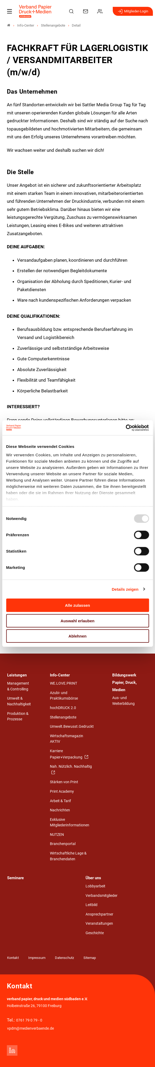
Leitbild (91, 905)
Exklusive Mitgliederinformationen (69, 822)
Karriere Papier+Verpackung (66, 754)
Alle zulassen (77, 605)
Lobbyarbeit (95, 886)
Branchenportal (63, 844)
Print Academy (62, 791)
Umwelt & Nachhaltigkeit (19, 701)
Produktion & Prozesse (18, 716)
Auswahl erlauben (77, 620)
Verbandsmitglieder (102, 895)
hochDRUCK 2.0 (63, 708)
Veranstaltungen (99, 923)
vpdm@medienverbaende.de (30, 1028)
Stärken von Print (64, 782)
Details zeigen (125, 589)
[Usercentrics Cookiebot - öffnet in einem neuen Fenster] (126, 427)
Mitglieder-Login (133, 11)
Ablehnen (77, 636)
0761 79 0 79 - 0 (29, 1020)
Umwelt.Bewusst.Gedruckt (72, 726)
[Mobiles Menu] (9, 11)
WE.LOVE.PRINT (63, 683)
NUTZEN (57, 834)
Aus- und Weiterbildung (123, 701)
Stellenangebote (63, 717)
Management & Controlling (18, 686)
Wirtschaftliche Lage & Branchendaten (68, 856)
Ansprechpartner (99, 914)
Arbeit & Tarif (60, 801)
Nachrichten (60, 810)
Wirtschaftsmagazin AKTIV (66, 739)
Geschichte (95, 933)
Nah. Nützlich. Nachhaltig (71, 766)
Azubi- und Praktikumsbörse (64, 696)
